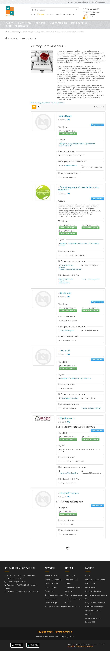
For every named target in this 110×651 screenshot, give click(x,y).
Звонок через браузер (68, 133)
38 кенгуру (65, 293)
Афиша (70, 14)
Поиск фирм (70, 576)
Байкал (88, 576)
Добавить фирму (52, 576)
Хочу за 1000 (90, 622)
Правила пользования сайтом (80, 646)
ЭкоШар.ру (65, 116)
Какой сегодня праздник (95, 579)
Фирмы (40, 14)
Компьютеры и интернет (33, 32)
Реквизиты (49, 591)
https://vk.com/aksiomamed (70, 269)
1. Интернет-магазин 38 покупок (75, 427)
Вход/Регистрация (98, 2)
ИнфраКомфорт (69, 493)
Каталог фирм (15, 32)
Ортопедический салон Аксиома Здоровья (78, 188)
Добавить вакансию (53, 579)
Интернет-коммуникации (55, 32)
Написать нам (51, 587)
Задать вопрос (97, 125)
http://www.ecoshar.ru (69, 165)
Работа (60, 14)
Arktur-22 (65, 350)
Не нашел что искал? (73, 606)
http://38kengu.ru (67, 330)
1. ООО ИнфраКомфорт (69, 502)
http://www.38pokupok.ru (68, 473)
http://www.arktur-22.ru (69, 398)
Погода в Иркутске (93, 591)
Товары (50, 14)
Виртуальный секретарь (55, 606)
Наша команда (51, 603)
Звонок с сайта (51, 583)
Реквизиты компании (93, 618)
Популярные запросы (73, 595)
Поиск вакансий (71, 579)
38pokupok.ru (67, 418)
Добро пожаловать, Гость (78, 2)
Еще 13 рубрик (64, 283)
